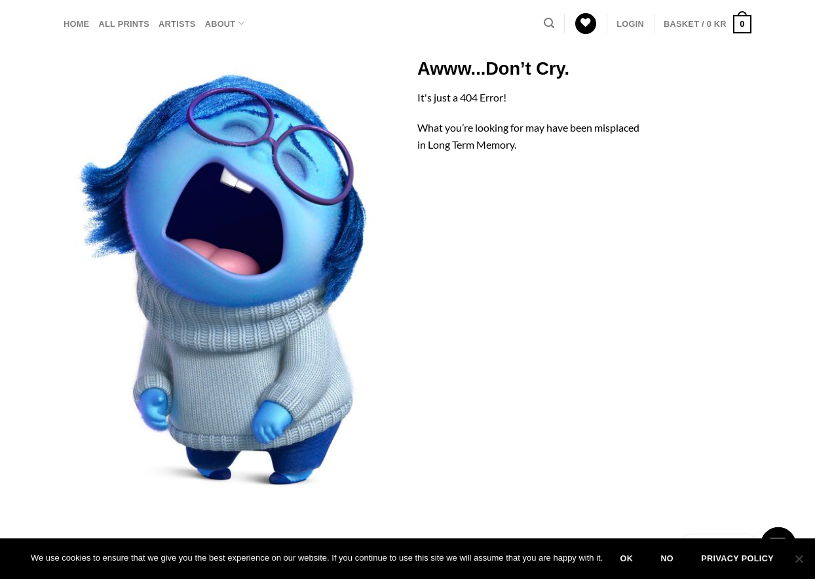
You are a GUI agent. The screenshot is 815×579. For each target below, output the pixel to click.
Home (76, 24)
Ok (626, 558)
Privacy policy (737, 558)
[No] (798, 562)
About (224, 23)
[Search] (549, 23)
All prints (123, 24)
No (666, 558)
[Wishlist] (585, 24)
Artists (177, 24)
